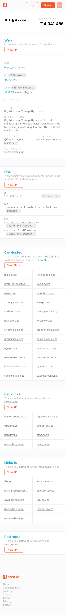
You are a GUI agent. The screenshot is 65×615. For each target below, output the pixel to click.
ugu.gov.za (10, 348)
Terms (6, 597)
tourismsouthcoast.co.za (18, 490)
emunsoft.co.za (45, 490)
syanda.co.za (44, 366)
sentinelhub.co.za (14, 375)
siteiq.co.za (43, 302)
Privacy (7, 601)
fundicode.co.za (46, 274)
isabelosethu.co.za (15, 366)
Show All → (43, 260)
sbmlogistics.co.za (47, 338)
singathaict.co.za (13, 329)
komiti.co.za (43, 283)
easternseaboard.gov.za (18, 416)
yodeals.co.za (12, 311)
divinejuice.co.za (13, 338)
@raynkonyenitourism (48, 139)
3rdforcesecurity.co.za (17, 283)
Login (32, 5)
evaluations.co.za (14, 499)
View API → (13, 49)
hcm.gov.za (43, 444)
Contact (7, 594)
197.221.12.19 (11, 79)
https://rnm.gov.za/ (14, 67)
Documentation (11, 587)
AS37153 (9, 92)
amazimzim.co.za (46, 348)
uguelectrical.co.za (47, 416)
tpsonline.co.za (45, 293)
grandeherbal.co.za (48, 329)
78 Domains (17, 75)
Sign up (48, 5)
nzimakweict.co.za (14, 357)
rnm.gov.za (10, 274)
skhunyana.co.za (13, 302)
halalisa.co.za (11, 320)
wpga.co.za (11, 425)
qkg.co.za (10, 293)
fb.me (7, 481)
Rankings (8, 591)
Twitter (7, 604)
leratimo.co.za (45, 320)
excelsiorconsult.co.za (49, 375)
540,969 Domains (24, 87)
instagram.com (45, 481)
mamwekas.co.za (46, 357)
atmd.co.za (43, 434)
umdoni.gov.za (45, 425)
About (6, 584)
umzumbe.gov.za (14, 444)
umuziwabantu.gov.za (16, 518)
